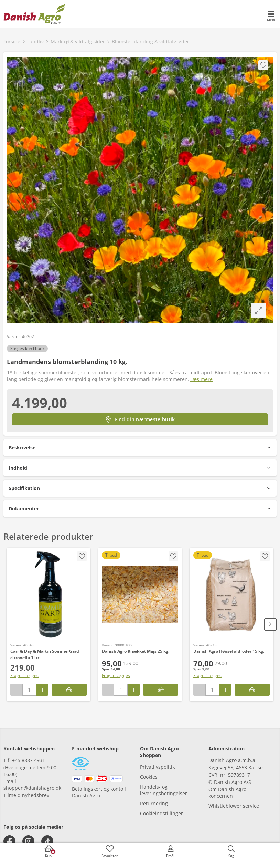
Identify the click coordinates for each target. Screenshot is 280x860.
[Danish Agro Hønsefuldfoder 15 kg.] (231, 594)
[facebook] (9, 841)
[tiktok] (47, 841)
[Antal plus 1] (42, 690)
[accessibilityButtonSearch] (231, 851)
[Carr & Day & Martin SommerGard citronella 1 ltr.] (48, 594)
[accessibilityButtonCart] (48, 851)
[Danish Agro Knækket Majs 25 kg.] (140, 594)
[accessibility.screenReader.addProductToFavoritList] (82, 556)
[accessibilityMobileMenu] (271, 16)
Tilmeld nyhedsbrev (26, 795)
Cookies (149, 777)
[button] (140, 447)
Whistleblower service (233, 805)
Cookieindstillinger (161, 813)
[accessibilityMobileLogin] (170, 851)
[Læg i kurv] (69, 690)
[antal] (29, 690)
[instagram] (28, 841)
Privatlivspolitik (157, 767)
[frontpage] (34, 14)
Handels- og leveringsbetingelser (163, 790)
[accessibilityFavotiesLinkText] (109, 851)
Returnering (154, 803)
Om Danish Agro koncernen (227, 792)
